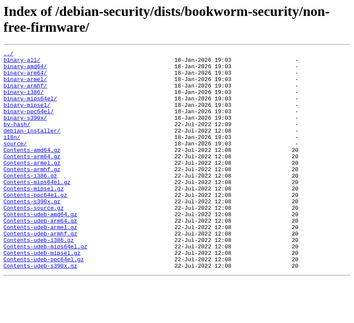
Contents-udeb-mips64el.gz (45, 286)
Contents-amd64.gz (32, 170)
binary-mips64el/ (30, 108)
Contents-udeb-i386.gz (38, 278)
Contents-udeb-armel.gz (40, 263)
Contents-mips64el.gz (36, 209)
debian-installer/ (32, 147)
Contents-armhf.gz (32, 193)
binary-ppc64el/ (28, 124)
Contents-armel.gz (32, 186)
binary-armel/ (25, 85)
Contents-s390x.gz (32, 232)
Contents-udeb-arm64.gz (40, 255)
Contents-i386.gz (30, 201)
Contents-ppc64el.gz (35, 224)
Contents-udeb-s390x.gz (40, 309)
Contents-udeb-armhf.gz (40, 271)
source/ (15, 162)
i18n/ (11, 155)
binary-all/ (21, 62)
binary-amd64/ (25, 70)
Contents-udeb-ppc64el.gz (43, 301)
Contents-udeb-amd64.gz (40, 247)
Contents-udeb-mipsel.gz (41, 294)
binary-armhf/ (25, 93)
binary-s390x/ (25, 132)
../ (8, 54)
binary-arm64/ (25, 78)
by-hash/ (16, 139)
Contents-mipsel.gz (33, 216)
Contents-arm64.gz (32, 178)
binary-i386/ (23, 101)
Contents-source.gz (33, 240)
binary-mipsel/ (26, 116)
